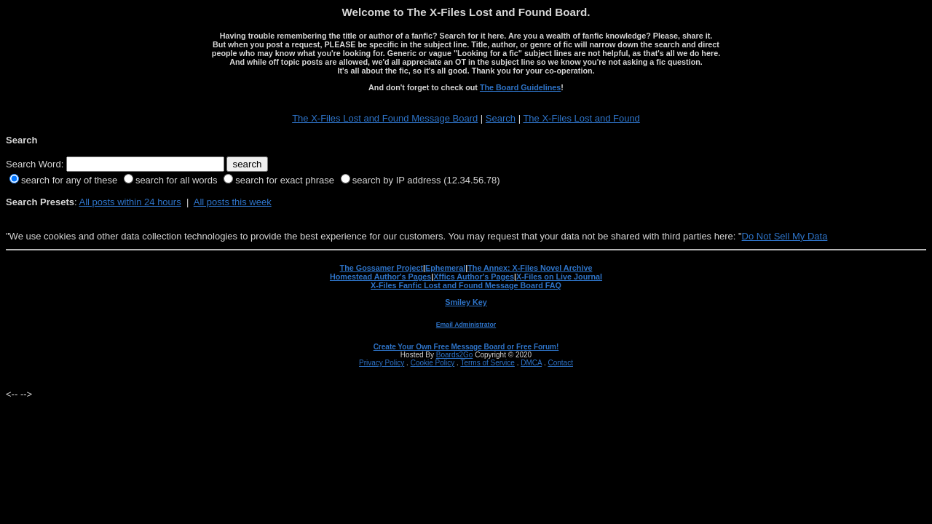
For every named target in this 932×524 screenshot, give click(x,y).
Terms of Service (487, 363)
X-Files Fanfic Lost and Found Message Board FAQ (466, 285)
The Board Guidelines (520, 87)
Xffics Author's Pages (473, 276)
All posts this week (233, 201)
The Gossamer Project (381, 267)
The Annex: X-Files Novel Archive (529, 267)
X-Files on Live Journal (559, 276)
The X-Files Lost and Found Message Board (385, 118)
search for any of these (69, 180)
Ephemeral (445, 267)
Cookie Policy (433, 363)
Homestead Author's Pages (380, 276)
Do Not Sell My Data (785, 236)
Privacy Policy (381, 363)
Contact (560, 363)
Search (501, 118)
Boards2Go (454, 355)
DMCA (531, 363)
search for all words (176, 180)
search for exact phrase (284, 180)
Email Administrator (466, 324)
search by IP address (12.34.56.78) (426, 180)
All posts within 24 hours (130, 201)
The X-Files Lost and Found (581, 118)
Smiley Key (466, 302)
